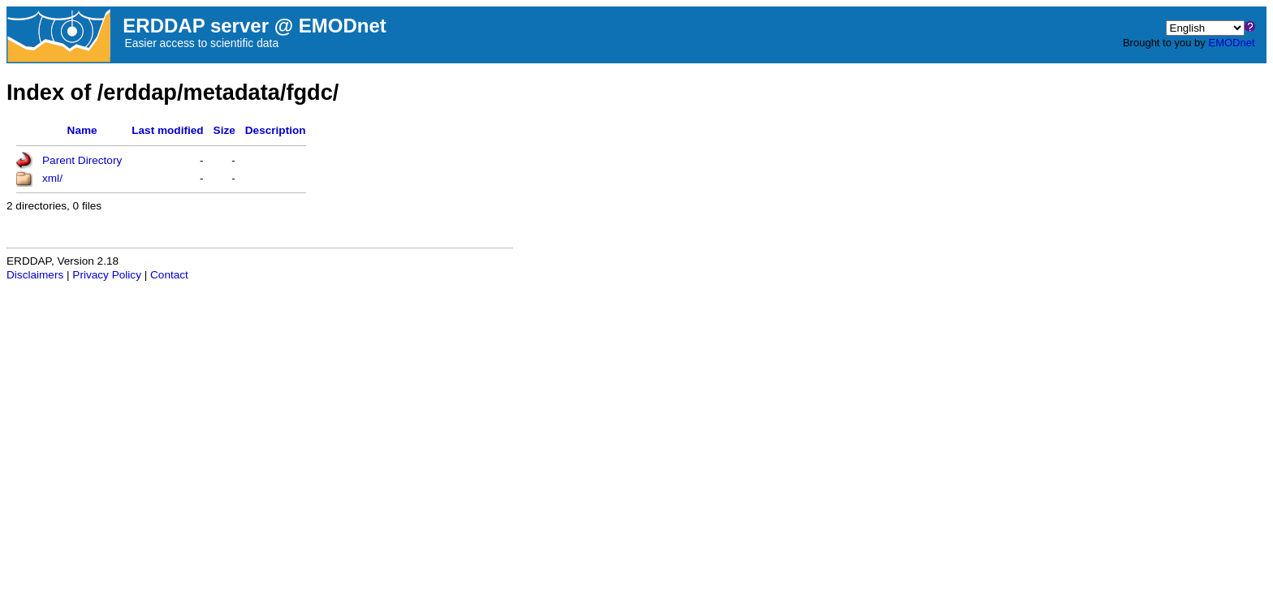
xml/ (52, 178)
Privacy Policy (106, 275)
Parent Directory (82, 160)
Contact (169, 275)
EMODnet (1231, 43)
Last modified (167, 130)
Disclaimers (34, 275)
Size (224, 130)
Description (275, 130)
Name (82, 130)
